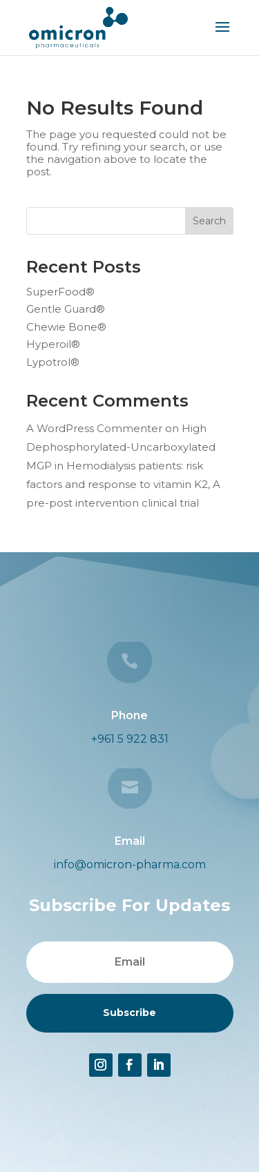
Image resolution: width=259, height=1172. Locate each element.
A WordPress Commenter (94, 428)
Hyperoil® (53, 344)
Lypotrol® (52, 362)
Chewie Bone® (66, 326)
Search (209, 221)
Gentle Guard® (65, 308)
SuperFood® (60, 291)
